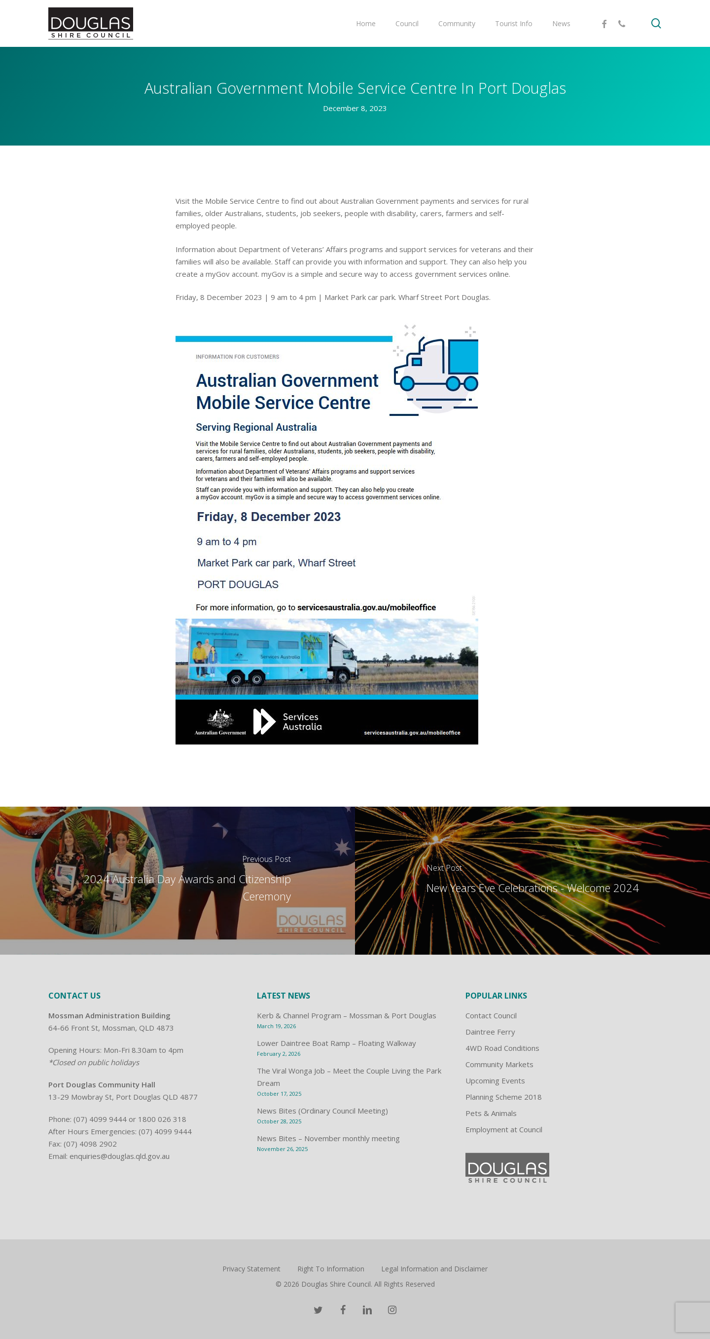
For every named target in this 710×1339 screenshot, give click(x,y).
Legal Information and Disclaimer (434, 1268)
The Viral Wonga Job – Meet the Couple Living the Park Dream (349, 1077)
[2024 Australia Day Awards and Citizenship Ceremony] (177, 881)
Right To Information (330, 1268)
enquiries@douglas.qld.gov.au (120, 1156)
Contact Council (491, 1015)
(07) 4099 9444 (100, 1119)
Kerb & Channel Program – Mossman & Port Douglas (346, 1015)
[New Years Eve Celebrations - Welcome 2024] (532, 881)
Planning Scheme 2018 (503, 1097)
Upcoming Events (495, 1080)
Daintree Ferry (490, 1032)
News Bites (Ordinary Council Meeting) (322, 1111)
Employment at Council (503, 1129)
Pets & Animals (491, 1113)
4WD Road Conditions (502, 1048)
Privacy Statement (251, 1268)
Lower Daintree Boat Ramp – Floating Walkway (336, 1043)
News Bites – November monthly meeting (328, 1138)
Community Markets (499, 1064)
